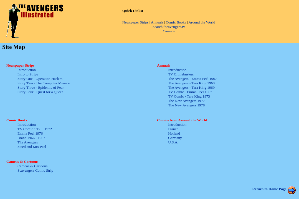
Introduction (26, 70)
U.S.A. (173, 142)
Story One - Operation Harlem (39, 79)
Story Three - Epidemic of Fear (40, 87)
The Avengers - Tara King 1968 (191, 83)
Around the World (201, 22)
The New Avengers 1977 (186, 101)
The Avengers (27, 142)
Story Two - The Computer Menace (43, 83)
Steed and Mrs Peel (31, 147)
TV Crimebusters (181, 74)
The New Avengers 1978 (186, 105)
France (173, 129)
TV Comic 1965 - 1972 (34, 129)
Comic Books (176, 22)
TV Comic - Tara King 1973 (189, 96)
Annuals (157, 22)
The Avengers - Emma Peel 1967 (192, 79)
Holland (174, 133)
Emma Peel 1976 (30, 133)
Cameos (169, 31)
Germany (175, 138)
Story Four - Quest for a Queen (40, 92)
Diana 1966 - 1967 (31, 138)
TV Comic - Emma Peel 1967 (190, 92)
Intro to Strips (27, 74)
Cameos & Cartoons (32, 166)
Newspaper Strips (135, 22)
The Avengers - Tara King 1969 (191, 87)
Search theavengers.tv (169, 27)
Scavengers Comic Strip (35, 170)
